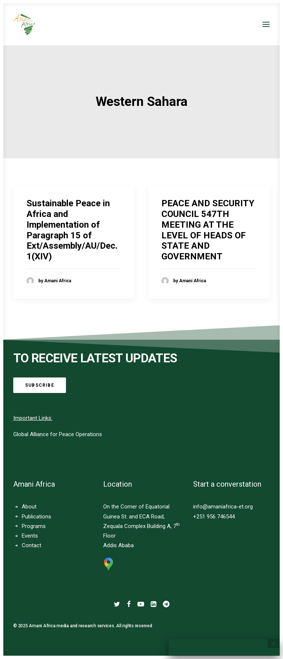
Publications (36, 516)
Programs (34, 526)
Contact (31, 545)
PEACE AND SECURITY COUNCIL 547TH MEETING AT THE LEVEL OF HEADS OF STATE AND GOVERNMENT (207, 230)
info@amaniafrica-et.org (223, 506)
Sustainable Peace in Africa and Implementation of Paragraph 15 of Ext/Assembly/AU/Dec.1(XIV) (72, 230)
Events (30, 535)
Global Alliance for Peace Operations (57, 434)
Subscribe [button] (39, 385)
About (29, 506)
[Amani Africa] (24, 24)
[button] (266, 24)
